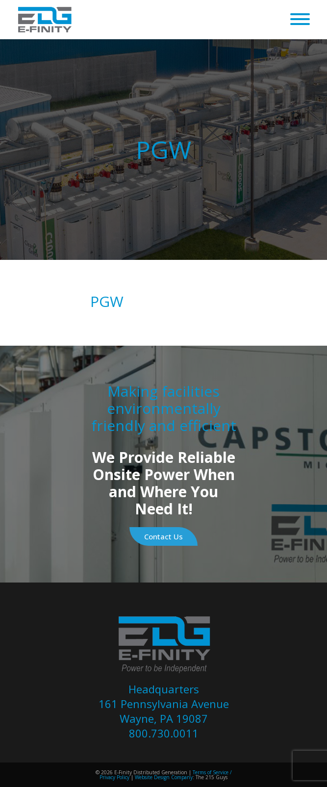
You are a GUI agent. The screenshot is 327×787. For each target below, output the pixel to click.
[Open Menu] (300, 19)
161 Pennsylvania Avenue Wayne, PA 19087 (164, 711)
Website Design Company (164, 777)
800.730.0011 (164, 733)
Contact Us (163, 536)
